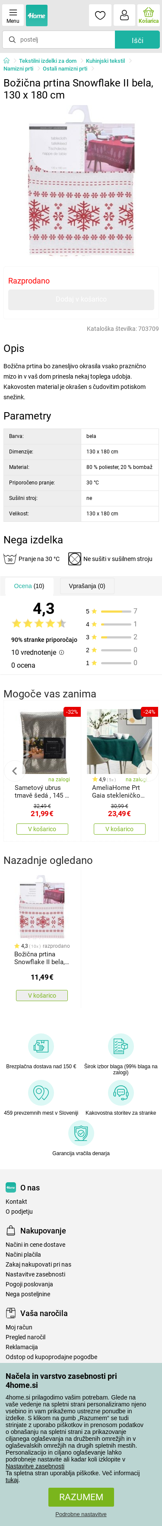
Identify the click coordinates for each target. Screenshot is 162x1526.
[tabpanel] (81, 182)
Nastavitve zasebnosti (35, 1466)
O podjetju (19, 1211)
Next (148, 771)
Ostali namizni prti (65, 68)
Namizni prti (18, 68)
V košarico (42, 829)
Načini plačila (23, 1255)
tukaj (12, 1480)
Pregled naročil (25, 1337)
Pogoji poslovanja (29, 1284)
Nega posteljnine (28, 1294)
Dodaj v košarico (81, 299)
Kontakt (16, 1202)
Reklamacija (22, 1347)
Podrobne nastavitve (81, 1514)
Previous (14, 771)
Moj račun (19, 1327)
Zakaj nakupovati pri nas (38, 1264)
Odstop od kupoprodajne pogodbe (51, 1357)
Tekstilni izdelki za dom (47, 61)
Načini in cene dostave (35, 1245)
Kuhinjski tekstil (105, 61)
